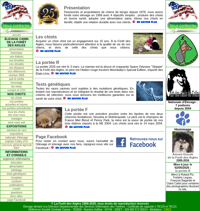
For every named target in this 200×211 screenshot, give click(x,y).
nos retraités (16, 64)
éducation (16, 162)
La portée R (47, 62)
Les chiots (46, 37)
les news (16, 86)
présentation (16, 49)
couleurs (16, 181)
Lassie (17, 188)
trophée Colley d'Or (16, 141)
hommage (16, 82)
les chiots (16, 97)
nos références (16, 71)
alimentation (16, 166)
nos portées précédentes (16, 108)
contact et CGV (16, 90)
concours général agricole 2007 (16, 146)
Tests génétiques (53, 84)
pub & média (16, 79)
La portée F (76, 109)
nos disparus (16, 67)
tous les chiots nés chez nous (16, 113)
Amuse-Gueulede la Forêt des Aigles (183, 154)
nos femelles (16, 60)
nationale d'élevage (16, 137)
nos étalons (16, 56)
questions (16, 192)
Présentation (77, 8)
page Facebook (16, 199)
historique (16, 52)
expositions (16, 133)
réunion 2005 (16, 75)
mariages (16, 118)
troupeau (16, 177)
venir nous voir (16, 122)
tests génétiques (16, 173)
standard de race (16, 130)
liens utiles (16, 196)
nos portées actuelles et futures (16, 103)
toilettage (16, 170)
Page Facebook (51, 137)
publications (17, 185)
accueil (16, 35)
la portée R (182, 170)
